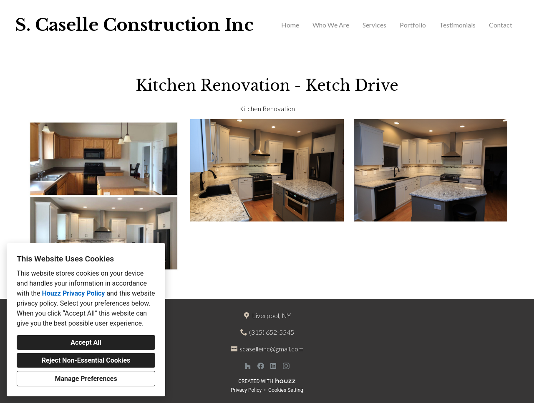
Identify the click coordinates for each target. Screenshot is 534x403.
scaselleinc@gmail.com (271, 349)
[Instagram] (286, 366)
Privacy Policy (246, 390)
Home (290, 25)
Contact (500, 25)
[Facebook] (260, 366)
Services (374, 25)
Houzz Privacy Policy (73, 293)
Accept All (86, 342)
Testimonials (457, 25)
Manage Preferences (86, 379)
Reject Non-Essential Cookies (86, 360)
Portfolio (413, 25)
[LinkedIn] (273, 366)
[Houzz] (247, 366)
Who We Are (330, 25)
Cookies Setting (285, 390)
